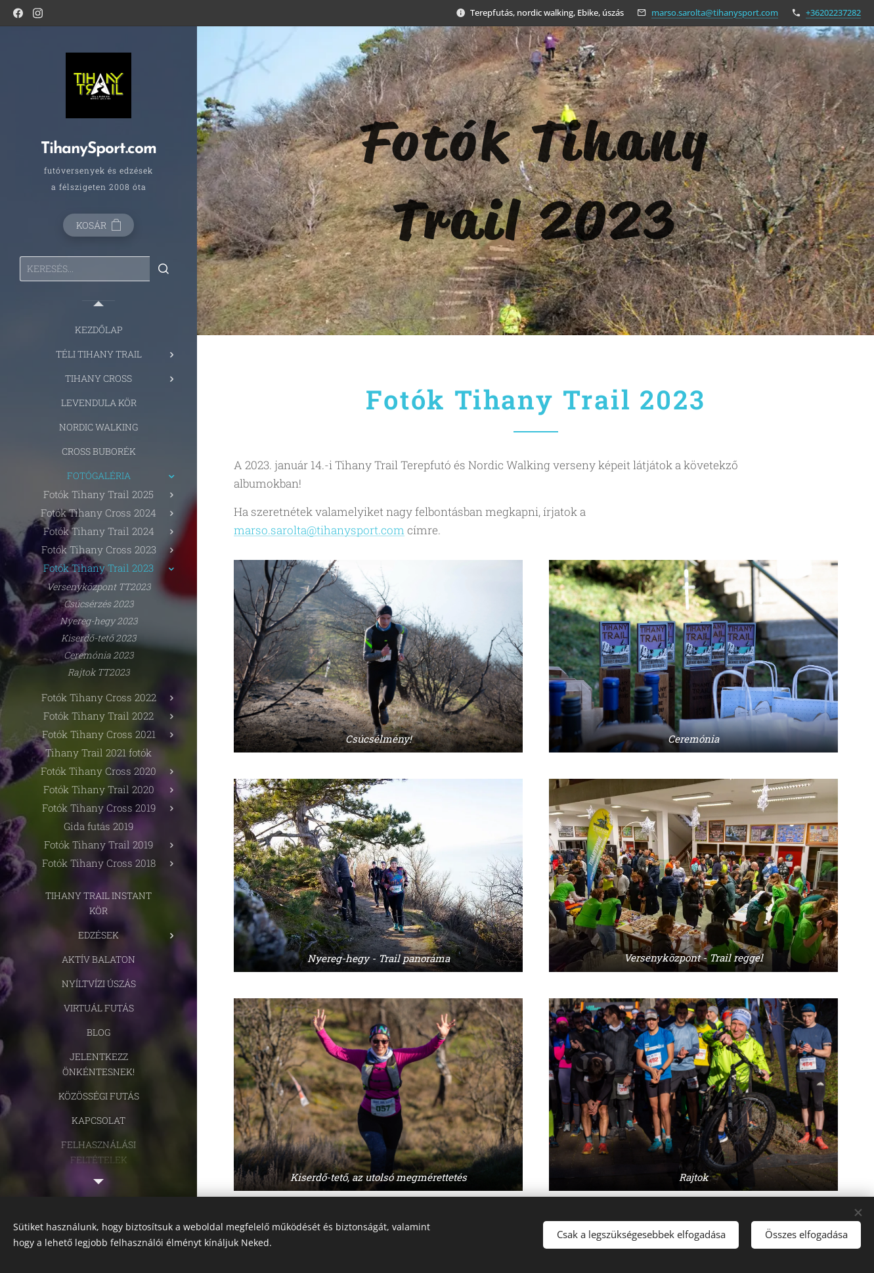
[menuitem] (98, 329)
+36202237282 (833, 12)
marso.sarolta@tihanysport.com (714, 12)
